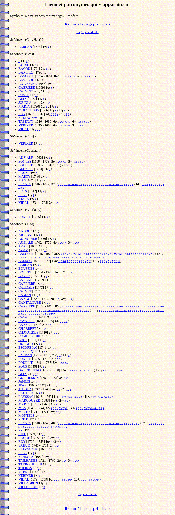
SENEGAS (26, 457)
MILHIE (24, 412)
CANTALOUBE (29, 302)
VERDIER (25, 125)
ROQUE (24, 438)
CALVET (24, 91)
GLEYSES (25, 169)
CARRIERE (26, 306)
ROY (21, 114)
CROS (22, 340)
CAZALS (25, 325)
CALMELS (26, 287)
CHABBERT (27, 328)
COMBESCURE (29, 336)
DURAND (25, 344)
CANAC (24, 299)
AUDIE (23, 65)
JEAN (22, 385)
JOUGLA (24, 102)
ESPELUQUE (28, 351)
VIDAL (23, 129)
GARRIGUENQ (29, 370)
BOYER (24, 276)
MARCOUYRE (29, 400)
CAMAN (24, 295)
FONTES (24, 161)
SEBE (22, 195)
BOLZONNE (27, 83)
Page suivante (87, 494)
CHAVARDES (28, 332)
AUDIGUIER (27, 238)
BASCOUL (26, 76)
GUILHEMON (28, 378)
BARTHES (26, 72)
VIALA (23, 199)
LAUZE (23, 173)
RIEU (22, 434)
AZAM (23, 250)
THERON (25, 468)
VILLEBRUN (28, 487)
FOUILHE (25, 165)
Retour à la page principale (87, 24)
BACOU (24, 68)
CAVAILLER (27, 317)
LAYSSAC (25, 396)
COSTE (23, 95)
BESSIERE (26, 80)
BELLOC (25, 261)
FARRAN (25, 355)
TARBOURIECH (30, 464)
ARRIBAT (25, 235)
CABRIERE (26, 87)
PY (20, 430)
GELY (22, 99)
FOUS (22, 366)
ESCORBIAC (27, 347)
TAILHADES (27, 460)
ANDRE (24, 231)
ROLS (22, 191)
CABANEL (26, 280)
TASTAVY (25, 121)
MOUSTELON (28, 110)
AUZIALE (25, 157)
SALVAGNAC (28, 118)
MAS (22, 180)
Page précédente (87, 32)
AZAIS (23, 246)
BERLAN (25, 47)
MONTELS (26, 415)
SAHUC (24, 445)
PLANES (24, 184)
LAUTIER (25, 393)
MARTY (24, 106)
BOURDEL (26, 272)
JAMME (24, 381)
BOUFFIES (26, 268)
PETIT (23, 419)
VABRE (23, 472)
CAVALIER (26, 321)
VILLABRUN (28, 483)
